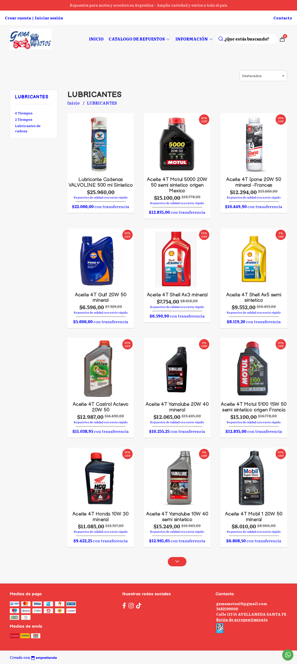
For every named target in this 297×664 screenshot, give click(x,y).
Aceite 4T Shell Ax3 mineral (177, 295)
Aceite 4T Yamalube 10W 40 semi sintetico (177, 517)
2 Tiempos (23, 119)
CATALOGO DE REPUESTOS (139, 39)
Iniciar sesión (49, 18)
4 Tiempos (23, 112)
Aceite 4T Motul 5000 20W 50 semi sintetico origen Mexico (177, 185)
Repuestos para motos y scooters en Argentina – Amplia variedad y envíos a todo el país (148, 5)
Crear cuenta (18, 18)
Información (194, 39)
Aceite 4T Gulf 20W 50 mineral (101, 298)
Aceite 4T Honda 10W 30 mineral (100, 517)
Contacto (282, 18)
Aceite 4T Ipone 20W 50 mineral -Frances (253, 182)
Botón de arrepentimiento (242, 619)
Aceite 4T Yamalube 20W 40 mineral (177, 407)
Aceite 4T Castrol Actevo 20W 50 (100, 407)
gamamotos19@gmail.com (241, 603)
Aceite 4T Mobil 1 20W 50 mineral (253, 517)
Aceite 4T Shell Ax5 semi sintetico (253, 298)
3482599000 (227, 608)
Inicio (96, 39)
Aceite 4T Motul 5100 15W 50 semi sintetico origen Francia (253, 407)
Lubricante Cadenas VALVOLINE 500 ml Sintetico (101, 182)
